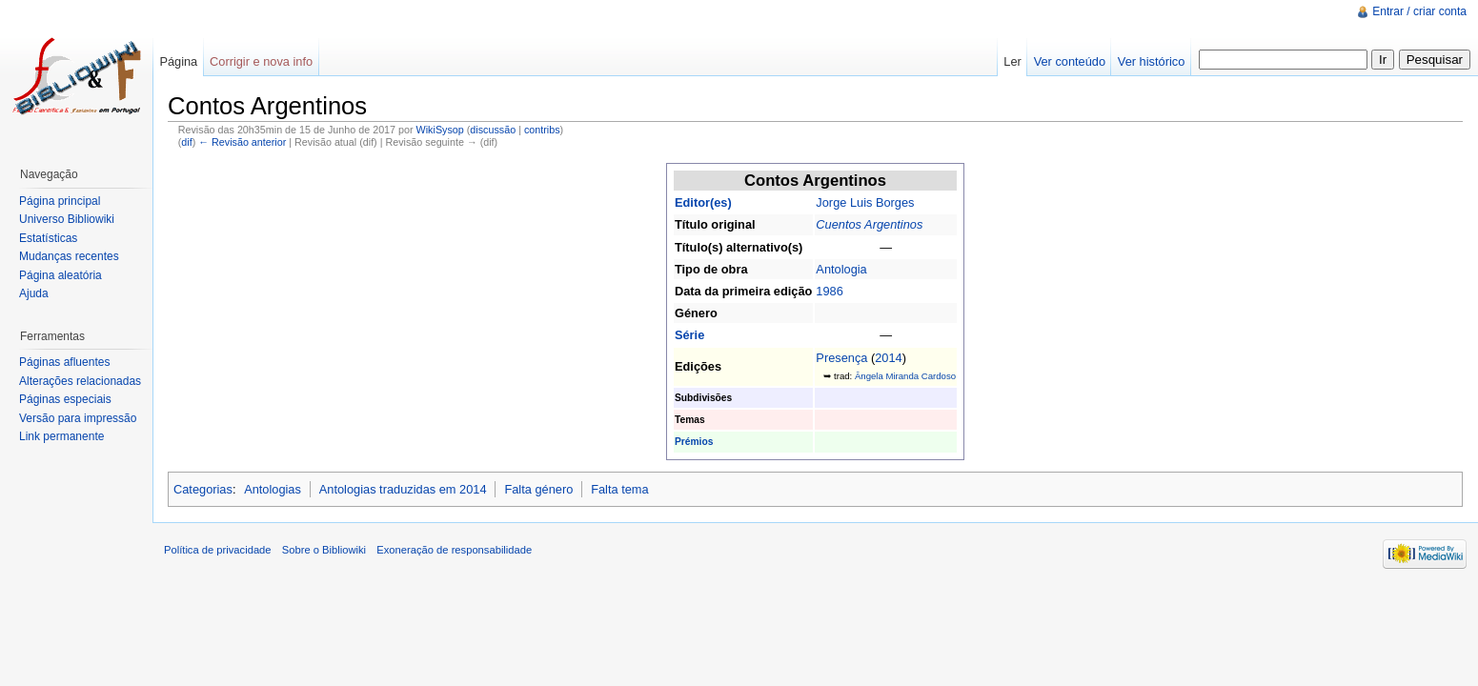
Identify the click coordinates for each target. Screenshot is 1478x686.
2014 (888, 358)
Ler (1012, 61)
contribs (542, 129)
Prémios (694, 441)
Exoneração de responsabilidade (454, 549)
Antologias (272, 489)
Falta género (538, 489)
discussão (493, 129)
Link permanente (61, 436)
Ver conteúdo (1069, 61)
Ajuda (34, 293)
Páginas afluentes (64, 362)
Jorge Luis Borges (865, 202)
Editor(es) (703, 202)
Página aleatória (60, 275)
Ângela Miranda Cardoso (905, 376)
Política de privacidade (218, 549)
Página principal (59, 201)
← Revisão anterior (242, 142)
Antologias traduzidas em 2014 (403, 489)
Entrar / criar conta (1419, 11)
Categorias (203, 489)
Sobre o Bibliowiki (324, 549)
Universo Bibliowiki (66, 219)
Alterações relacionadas (80, 381)
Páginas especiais (65, 399)
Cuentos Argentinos (869, 224)
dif (186, 142)
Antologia (841, 269)
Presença (841, 358)
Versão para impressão (77, 418)
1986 (829, 291)
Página (178, 61)
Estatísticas (48, 238)
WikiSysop (440, 129)
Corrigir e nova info (261, 61)
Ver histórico (1151, 61)
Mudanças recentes (69, 256)
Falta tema (619, 489)
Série (689, 335)
